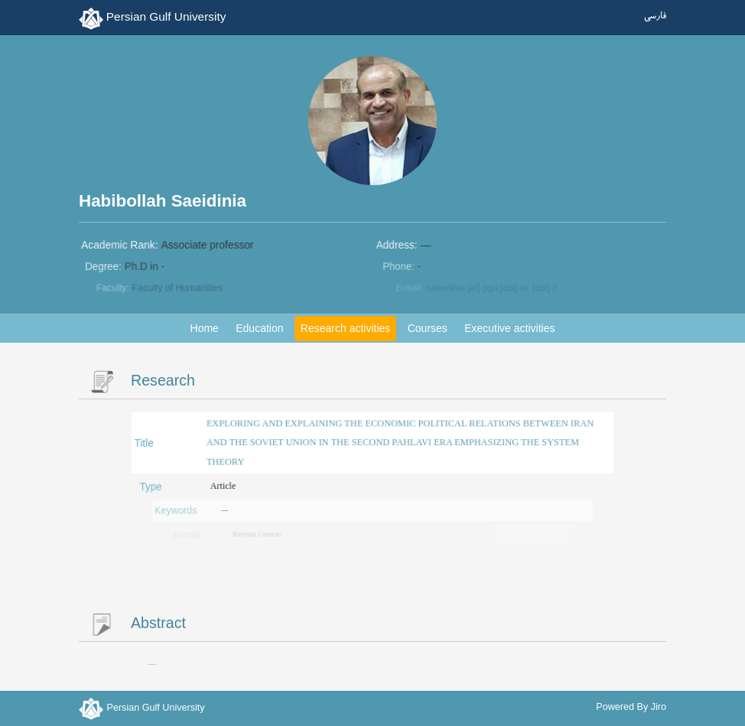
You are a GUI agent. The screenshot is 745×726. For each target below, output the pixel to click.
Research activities (346, 328)
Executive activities (509, 328)
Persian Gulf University (166, 16)
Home (204, 328)
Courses (427, 328)
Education (259, 328)
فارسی (655, 17)
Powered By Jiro (631, 707)
